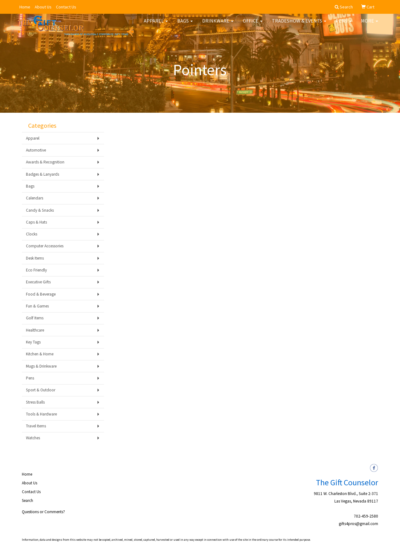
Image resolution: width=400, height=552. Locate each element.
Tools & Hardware (41, 414)
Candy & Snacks (40, 210)
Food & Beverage (41, 294)
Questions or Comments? (43, 511)
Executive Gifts (38, 282)
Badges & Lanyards (42, 174)
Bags (185, 25)
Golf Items (34, 318)
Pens (344, 25)
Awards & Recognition (45, 162)
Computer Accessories (44, 246)
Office (252, 25)
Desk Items (35, 258)
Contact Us (66, 7)
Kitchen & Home (39, 354)
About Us (43, 7)
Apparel (156, 25)
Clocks (31, 234)
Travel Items (36, 426)
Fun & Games (37, 306)
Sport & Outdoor (40, 390)
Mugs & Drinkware (41, 366)
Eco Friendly (36, 270)
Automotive (36, 150)
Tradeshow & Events (299, 25)
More (369, 25)
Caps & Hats (36, 222)
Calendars (34, 198)
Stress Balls (35, 402)
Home (24, 7)
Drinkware (217, 25)
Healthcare (35, 330)
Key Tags (33, 342)
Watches (33, 438)
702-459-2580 (366, 516)
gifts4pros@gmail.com (358, 523)
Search (27, 500)
